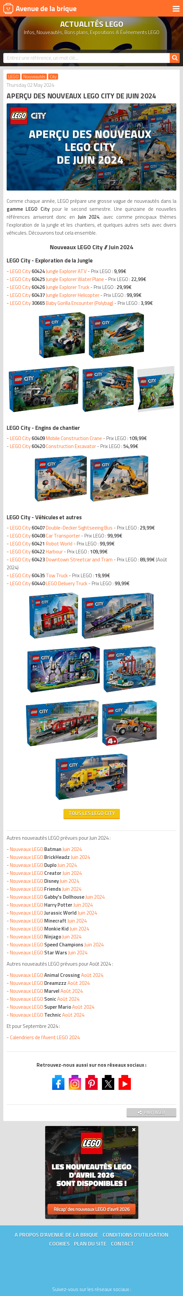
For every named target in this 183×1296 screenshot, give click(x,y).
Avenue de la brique (39, 8)
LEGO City (48, 271)
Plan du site (90, 1244)
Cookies (59, 1244)
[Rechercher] (175, 58)
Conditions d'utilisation (135, 1235)
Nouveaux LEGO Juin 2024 (46, 849)
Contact (122, 1244)
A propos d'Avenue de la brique (56, 1235)
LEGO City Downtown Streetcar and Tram (61, 559)
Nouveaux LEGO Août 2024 (56, 975)
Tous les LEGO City (91, 813)
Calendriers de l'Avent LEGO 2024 (45, 1037)
